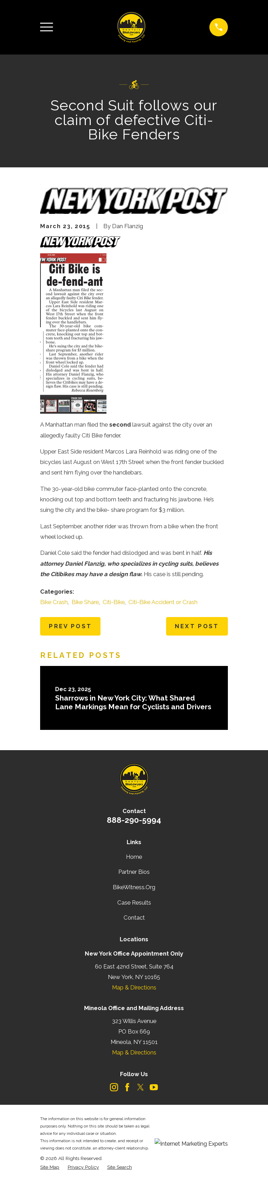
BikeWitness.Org (134, 887)
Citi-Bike (114, 602)
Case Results (134, 902)
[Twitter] (140, 1087)
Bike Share (85, 602)
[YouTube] (154, 1087)
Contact (134, 917)
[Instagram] (114, 1087)
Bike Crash (54, 602)
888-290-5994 (134, 820)
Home (134, 856)
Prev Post (70, 626)
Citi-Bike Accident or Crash (163, 602)
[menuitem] (49, 1167)
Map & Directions (134, 987)
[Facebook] (127, 1087)
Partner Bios (134, 871)
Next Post (197, 626)
